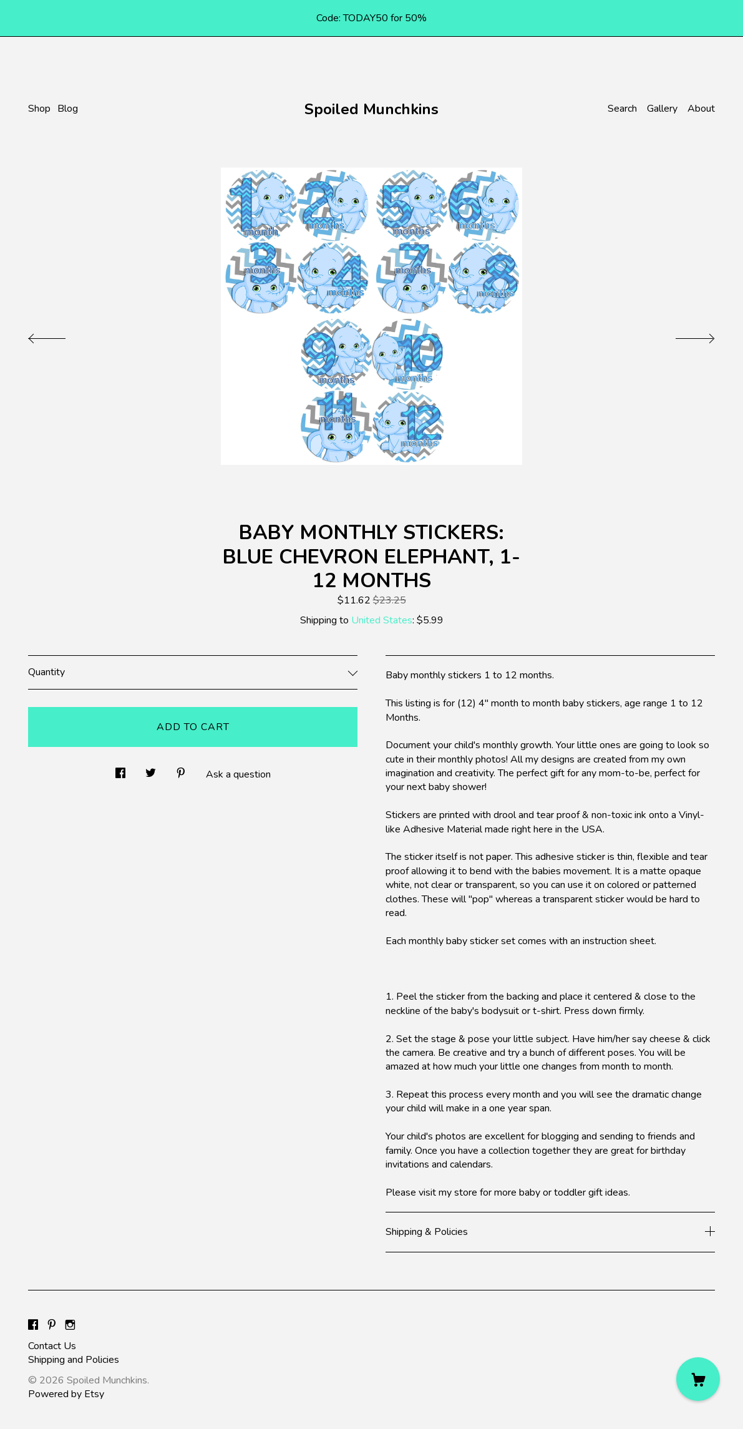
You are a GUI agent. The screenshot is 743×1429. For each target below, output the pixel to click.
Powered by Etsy (66, 1394)
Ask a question (238, 774)
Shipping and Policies (73, 1360)
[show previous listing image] (59, 335)
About (701, 108)
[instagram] (70, 1325)
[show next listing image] (684, 335)
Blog (67, 108)
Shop (39, 108)
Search (622, 108)
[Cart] (698, 1379)
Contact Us (52, 1346)
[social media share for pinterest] (181, 769)
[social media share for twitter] (150, 769)
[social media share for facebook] (120, 769)
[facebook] (33, 1325)
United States (381, 620)
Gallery (662, 108)
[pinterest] (52, 1325)
